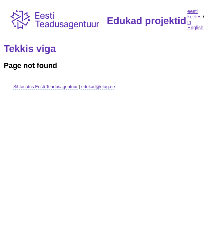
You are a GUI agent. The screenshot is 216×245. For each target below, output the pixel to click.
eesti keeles (194, 14)
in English (195, 24)
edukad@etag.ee (98, 86)
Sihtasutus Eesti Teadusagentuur (45, 86)
